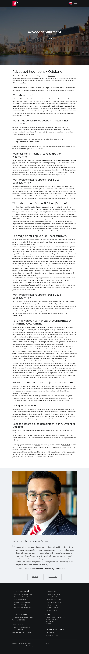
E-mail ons (52, 39)
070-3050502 (66, 445)
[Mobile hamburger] (75, 3)
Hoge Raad (44, 193)
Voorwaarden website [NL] (22, 602)
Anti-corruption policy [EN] (22, 607)
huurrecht (51, 76)
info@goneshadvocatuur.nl (34, 447)
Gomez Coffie (50, 633)
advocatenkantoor (21, 80)
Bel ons (36, 39)
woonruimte (40, 160)
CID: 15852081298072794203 (21, 632)
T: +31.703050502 (18, 620)
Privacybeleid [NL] (20, 605)
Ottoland (23, 83)
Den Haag (29, 646)
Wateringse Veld (49, 80)
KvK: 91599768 (17, 630)
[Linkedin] (48, 643)
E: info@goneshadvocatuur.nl (22, 617)
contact (37, 445)
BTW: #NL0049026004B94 (21, 627)
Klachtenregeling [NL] (21, 599)
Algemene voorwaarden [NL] (23, 594)
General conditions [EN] (21, 597)
